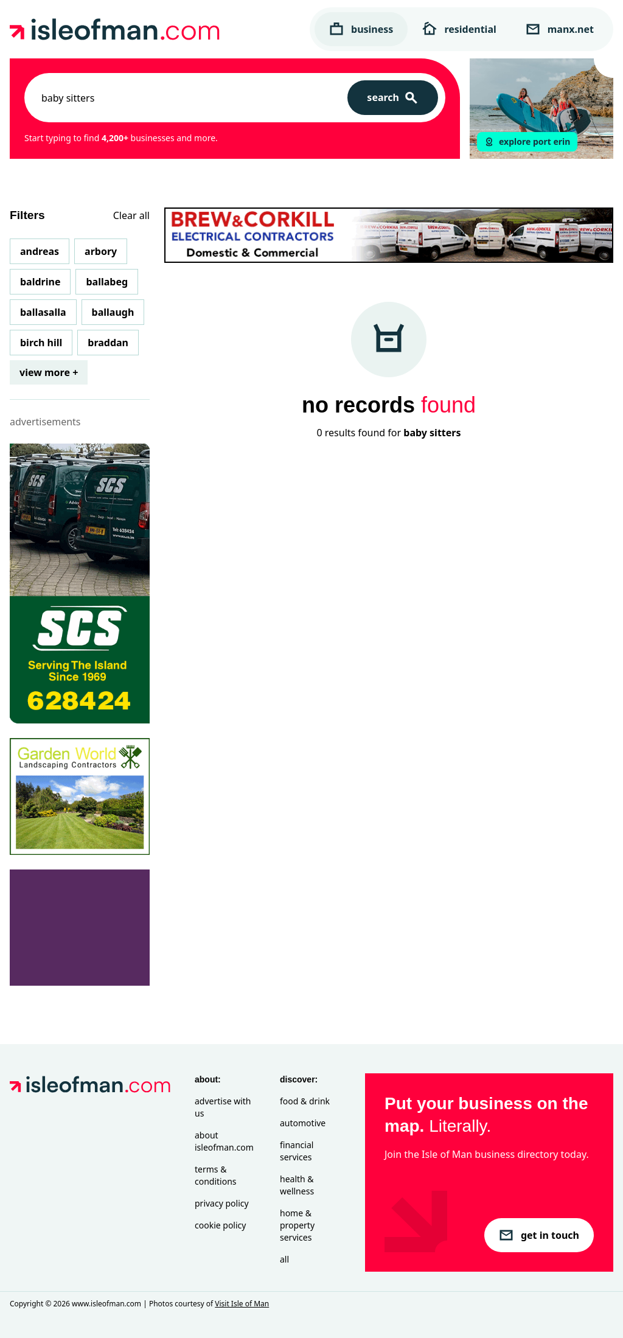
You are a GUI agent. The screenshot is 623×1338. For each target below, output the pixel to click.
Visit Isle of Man (242, 1303)
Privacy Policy (222, 1203)
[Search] (392, 97)
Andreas (39, 251)
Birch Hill (41, 342)
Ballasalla (43, 312)
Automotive (302, 1123)
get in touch (539, 1235)
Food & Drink (305, 1101)
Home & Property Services (297, 1225)
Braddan (108, 342)
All (284, 1259)
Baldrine (40, 281)
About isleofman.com (224, 1141)
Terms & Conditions (216, 1175)
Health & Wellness (297, 1185)
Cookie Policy (220, 1225)
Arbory (101, 251)
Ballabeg (107, 281)
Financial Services (296, 1151)
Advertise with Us (223, 1107)
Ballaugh (113, 312)
